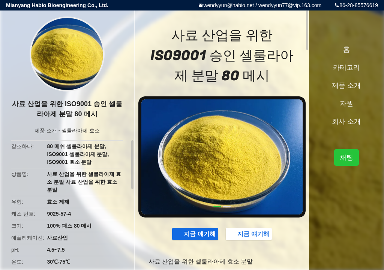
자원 (346, 103)
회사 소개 (346, 121)
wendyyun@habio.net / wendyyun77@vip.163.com (262, 5)
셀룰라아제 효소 (81, 131)
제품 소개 (45, 131)
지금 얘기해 (195, 233)
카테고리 (346, 67)
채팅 (346, 157)
